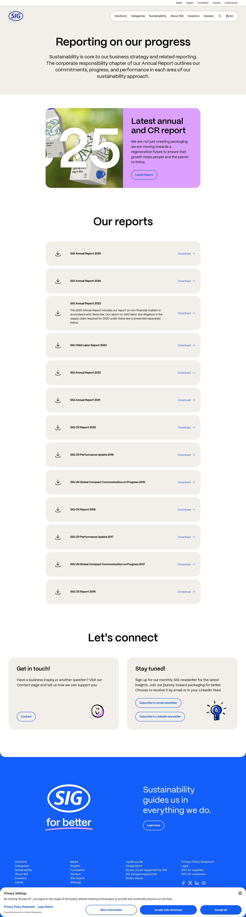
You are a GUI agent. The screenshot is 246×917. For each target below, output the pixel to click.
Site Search (77, 878)
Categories (138, 16)
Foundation (203, 3)
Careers (209, 16)
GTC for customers (193, 874)
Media (179, 3)
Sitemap (75, 882)
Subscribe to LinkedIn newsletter (160, 716)
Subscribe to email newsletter (158, 703)
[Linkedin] (198, 882)
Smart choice (134, 878)
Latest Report (144, 175)
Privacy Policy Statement (197, 862)
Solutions (121, 16)
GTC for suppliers (192, 870)
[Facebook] (184, 882)
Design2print (134, 866)
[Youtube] (205, 882)
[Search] (220, 16)
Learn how (153, 825)
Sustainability (157, 16)
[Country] (229, 16)
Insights (190, 3)
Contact (217, 3)
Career (19, 882)
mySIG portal (231, 3)
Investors (194, 16)
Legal (184, 866)
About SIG (177, 16)
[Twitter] (191, 882)
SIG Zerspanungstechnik (141, 874)
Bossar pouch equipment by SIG (146, 870)
